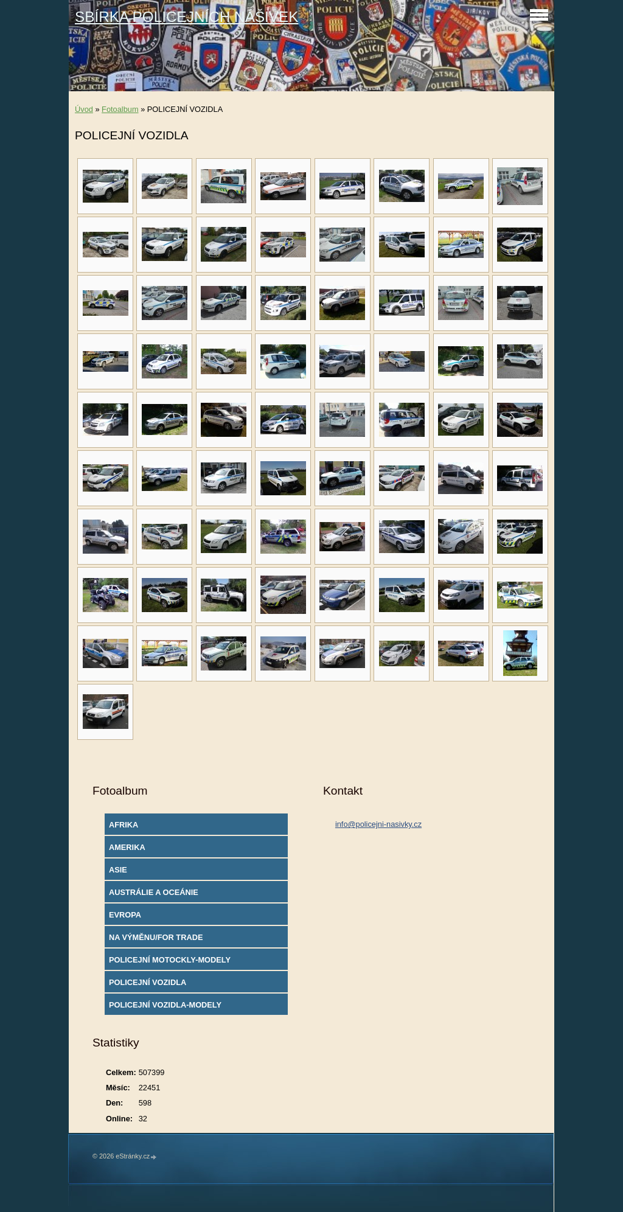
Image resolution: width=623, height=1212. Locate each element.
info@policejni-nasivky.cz (378, 824)
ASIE (118, 869)
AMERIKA (127, 847)
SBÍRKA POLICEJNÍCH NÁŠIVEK (187, 17)
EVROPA (125, 914)
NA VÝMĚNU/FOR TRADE (156, 937)
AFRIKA (123, 824)
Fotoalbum (120, 109)
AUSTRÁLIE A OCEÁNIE (153, 892)
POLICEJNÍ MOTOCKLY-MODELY (170, 959)
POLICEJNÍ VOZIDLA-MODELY (165, 1004)
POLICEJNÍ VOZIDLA (147, 982)
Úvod (84, 109)
